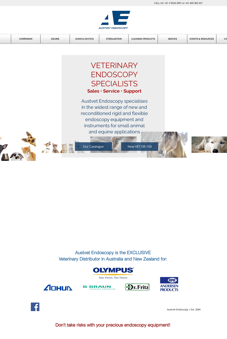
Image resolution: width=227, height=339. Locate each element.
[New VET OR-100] (139, 146)
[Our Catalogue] (93, 146)
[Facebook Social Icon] (35, 307)
